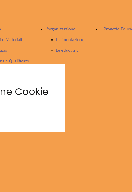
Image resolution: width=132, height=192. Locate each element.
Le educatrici (68, 50)
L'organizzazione (60, 28)
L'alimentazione (70, 39)
